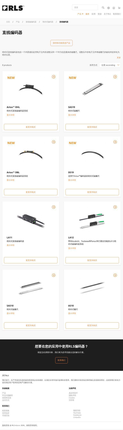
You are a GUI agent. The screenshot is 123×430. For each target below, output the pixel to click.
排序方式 (93, 66)
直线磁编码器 (31, 23)
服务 (87, 14)
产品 (79, 14)
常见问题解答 (7, 396)
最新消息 (76, 411)
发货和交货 (6, 399)
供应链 (71, 401)
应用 (93, 14)
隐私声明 (72, 396)
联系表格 (5, 412)
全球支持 (5, 414)
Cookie (72, 399)
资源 (100, 14)
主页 (8, 23)
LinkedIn (77, 418)
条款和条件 (73, 394)
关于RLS (107, 14)
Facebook (77, 416)
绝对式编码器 (48, 23)
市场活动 (5, 416)
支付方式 (5, 401)
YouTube (77, 414)
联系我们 (117, 14)
